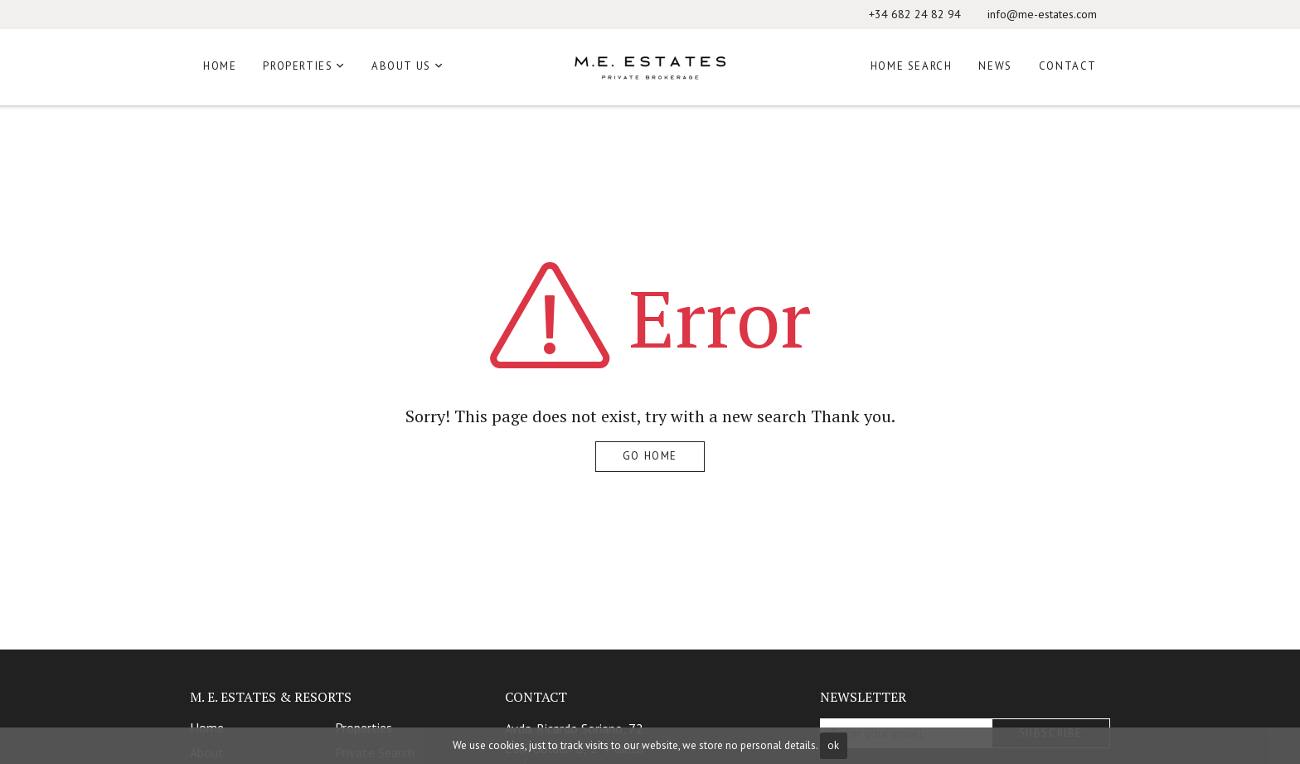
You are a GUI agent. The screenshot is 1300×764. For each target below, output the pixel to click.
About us (401, 66)
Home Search (912, 66)
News (994, 66)
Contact (1068, 66)
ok (833, 745)
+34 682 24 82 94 (915, 14)
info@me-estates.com (1042, 14)
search (782, 416)
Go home (650, 456)
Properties (297, 66)
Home (219, 66)
